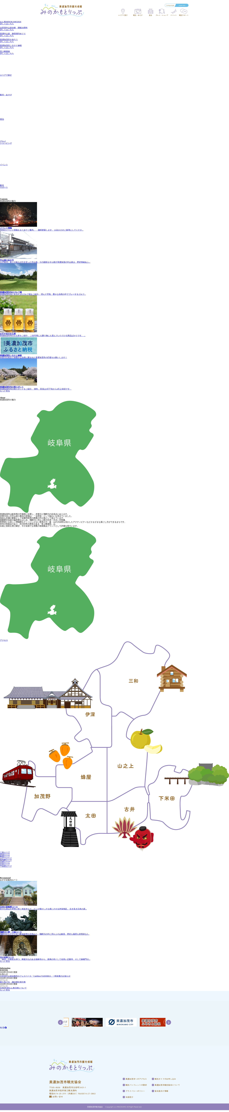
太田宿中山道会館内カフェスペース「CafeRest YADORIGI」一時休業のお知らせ (35, 976)
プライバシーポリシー (135, 1091)
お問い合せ (56, 1096)
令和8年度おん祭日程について (13, 988)
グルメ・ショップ (162, 15)
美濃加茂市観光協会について (167, 1085)
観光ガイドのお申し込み (165, 1079)
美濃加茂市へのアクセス (136, 1079)
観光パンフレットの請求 (136, 1085)
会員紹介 (129, 1097)
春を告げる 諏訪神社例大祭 (13, 982)
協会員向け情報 (161, 1091)
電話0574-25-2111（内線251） (63, 1093)
